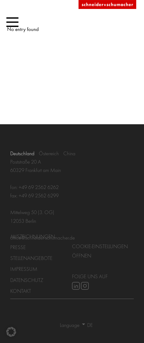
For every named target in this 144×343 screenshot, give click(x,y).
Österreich (49, 153)
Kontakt (20, 291)
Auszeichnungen (32, 236)
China (69, 153)
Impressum (23, 269)
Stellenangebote (31, 258)
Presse (18, 247)
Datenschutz (26, 280)
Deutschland (22, 153)
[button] (11, 332)
